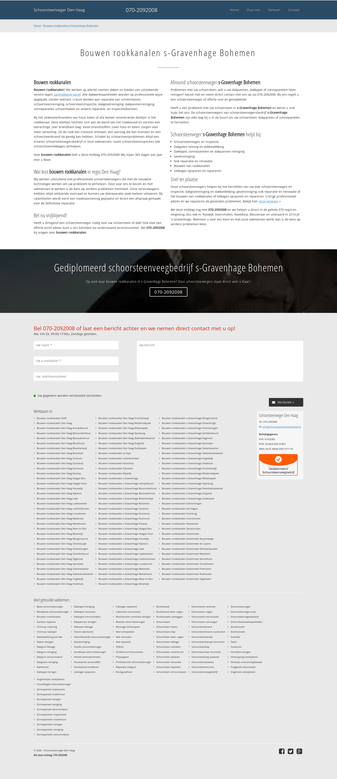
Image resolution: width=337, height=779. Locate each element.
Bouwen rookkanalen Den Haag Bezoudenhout (63, 438)
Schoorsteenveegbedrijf (204, 671)
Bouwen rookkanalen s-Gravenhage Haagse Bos (125, 528)
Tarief (234, 641)
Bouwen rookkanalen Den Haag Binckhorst (60, 443)
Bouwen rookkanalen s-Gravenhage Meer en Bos (125, 578)
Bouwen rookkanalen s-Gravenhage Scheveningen (190, 428)
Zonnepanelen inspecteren (51, 714)
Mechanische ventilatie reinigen (133, 616)
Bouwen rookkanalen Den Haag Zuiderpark (122, 448)
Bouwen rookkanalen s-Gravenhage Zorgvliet (187, 493)
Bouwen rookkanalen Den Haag (54, 423)
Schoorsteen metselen (168, 646)
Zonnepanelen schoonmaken (53, 734)
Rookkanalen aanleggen (169, 616)
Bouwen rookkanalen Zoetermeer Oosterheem (187, 563)
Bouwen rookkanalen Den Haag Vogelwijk (60, 578)
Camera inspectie (46, 621)
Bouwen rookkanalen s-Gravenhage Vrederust (187, 463)
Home (37, 25)
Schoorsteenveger (240, 606)
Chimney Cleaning (47, 626)
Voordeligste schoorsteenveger (54, 684)
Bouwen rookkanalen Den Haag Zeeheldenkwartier (126, 438)
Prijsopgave (122, 656)
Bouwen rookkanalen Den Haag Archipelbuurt (62, 428)
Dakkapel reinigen (47, 671)
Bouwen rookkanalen (49, 616)
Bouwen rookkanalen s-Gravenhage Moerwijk (123, 583)
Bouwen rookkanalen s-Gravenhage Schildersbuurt (190, 433)
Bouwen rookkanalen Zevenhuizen (181, 528)
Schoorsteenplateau (202, 662)
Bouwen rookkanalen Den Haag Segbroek (60, 558)
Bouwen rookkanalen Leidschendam (118, 458)
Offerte (120, 646)
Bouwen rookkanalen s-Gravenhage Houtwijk (123, 538)
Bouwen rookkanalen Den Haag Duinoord (60, 468)
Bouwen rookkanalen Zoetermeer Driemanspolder (190, 548)
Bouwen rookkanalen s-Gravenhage (118, 478)
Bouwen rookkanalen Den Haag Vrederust (60, 583)
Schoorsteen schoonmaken (171, 671)
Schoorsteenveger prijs (243, 611)
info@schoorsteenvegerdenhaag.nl (281, 426)
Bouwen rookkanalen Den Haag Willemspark (123, 428)
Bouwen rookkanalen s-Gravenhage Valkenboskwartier (192, 453)
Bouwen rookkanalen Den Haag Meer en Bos (61, 528)
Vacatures (236, 646)
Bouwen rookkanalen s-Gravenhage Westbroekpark (190, 473)
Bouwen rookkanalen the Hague (180, 508)
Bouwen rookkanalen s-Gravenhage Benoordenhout (127, 488)
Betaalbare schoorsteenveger (53, 611)
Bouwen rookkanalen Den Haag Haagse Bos (61, 478)
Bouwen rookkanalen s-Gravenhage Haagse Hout (125, 533)
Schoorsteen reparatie (168, 667)
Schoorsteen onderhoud (169, 652)
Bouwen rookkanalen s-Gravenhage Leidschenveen (126, 558)
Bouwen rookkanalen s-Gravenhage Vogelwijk (187, 458)
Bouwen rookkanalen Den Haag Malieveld (60, 518)
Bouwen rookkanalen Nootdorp (116, 463)
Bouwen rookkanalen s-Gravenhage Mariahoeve (125, 573)
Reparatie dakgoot (126, 667)
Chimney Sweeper (47, 631)
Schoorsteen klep (165, 631)
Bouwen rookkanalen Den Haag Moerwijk (60, 533)
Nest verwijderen (125, 631)
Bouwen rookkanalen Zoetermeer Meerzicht (186, 553)
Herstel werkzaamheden (87, 656)
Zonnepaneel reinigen (49, 699)
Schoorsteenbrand (201, 626)
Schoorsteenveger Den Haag (59, 9)
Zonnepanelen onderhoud (51, 719)
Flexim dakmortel (83, 631)
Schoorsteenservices (202, 667)
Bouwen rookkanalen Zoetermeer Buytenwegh (188, 538)
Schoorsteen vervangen (204, 621)
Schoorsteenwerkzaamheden (247, 621)
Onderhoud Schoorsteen (129, 652)
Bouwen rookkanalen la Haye (114, 453)
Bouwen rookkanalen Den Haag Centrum (59, 458)
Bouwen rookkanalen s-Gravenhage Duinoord (124, 518)
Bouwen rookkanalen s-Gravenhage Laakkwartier (125, 553)
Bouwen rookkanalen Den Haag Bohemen (60, 453)
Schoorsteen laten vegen (170, 636)
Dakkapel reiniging (84, 606)
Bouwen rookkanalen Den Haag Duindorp (60, 463)
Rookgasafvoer (124, 671)
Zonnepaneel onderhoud (51, 694)
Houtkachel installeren (86, 667)
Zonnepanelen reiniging (50, 729)
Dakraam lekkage (83, 626)
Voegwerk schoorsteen (243, 667)
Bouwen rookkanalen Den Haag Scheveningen (62, 548)
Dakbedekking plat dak (49, 636)
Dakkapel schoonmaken (87, 616)
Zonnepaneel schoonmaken (52, 709)
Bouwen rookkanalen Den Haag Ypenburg (121, 433)
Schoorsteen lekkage (167, 641)
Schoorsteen (163, 621)
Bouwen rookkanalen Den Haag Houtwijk (60, 488)
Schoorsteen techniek (203, 606)
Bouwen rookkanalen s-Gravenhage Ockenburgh (189, 423)
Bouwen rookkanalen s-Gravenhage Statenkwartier (190, 448)
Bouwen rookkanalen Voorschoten (181, 518)
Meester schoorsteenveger (130, 621)
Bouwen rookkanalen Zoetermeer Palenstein (186, 568)
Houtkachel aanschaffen (87, 662)
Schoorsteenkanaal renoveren (208, 641)
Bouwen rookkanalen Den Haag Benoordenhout (63, 433)
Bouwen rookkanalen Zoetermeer (180, 533)
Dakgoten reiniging (47, 662)
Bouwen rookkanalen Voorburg (179, 513)
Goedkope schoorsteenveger (90, 652)
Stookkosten (238, 626)
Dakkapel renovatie (84, 611)
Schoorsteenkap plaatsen (205, 656)
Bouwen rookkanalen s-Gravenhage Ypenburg (187, 483)
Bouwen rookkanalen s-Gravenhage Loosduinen (125, 563)
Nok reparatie (123, 641)
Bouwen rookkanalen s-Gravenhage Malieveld (124, 568)
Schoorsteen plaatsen (168, 656)
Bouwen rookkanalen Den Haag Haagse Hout (62, 483)
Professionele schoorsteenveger (133, 662)
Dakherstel (43, 667)
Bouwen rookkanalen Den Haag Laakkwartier (62, 503)
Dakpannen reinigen (85, 621)
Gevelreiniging (82, 641)
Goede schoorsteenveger (87, 646)
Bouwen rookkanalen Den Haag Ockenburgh (61, 543)
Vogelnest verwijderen (243, 671)
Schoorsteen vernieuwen (205, 616)
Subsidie (235, 636)
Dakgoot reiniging (47, 652)
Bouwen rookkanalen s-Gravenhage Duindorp (124, 513)
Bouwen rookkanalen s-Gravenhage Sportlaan (187, 443)
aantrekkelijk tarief (67, 94)
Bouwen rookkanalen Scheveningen (182, 503)
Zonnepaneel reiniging (49, 704)
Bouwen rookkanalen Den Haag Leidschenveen (63, 508)
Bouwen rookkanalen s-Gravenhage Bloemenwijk (125, 498)
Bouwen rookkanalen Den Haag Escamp (59, 473)
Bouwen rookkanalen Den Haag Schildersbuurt (63, 553)
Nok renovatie (124, 636)
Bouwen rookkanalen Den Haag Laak (57, 498)
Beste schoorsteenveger (50, 606)
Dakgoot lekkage (46, 646)
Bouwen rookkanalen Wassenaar (180, 523)
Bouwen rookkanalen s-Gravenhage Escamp (122, 523)
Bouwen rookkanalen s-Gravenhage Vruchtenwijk (189, 468)
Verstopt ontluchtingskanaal (246, 662)
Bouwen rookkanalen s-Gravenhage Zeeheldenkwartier (192, 488)
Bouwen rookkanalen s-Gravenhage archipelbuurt (126, 483)
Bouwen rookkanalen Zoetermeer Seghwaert (186, 578)
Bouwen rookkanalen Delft (52, 418)
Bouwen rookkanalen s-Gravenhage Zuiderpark (188, 498)
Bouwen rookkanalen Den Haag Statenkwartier (63, 568)
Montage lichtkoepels (128, 626)
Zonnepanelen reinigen (50, 724)
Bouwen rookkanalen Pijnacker (115, 468)
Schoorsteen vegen (202, 611)
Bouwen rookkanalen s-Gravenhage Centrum (123, 508)
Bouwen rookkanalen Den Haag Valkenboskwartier (65, 573)
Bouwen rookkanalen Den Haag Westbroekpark (124, 423)
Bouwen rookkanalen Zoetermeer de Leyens (186, 543)
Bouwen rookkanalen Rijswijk (114, 473)
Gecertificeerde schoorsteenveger (92, 636)
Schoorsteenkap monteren (206, 652)
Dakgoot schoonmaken (50, 656)
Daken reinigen (45, 641)
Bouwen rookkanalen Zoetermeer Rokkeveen (187, 573)
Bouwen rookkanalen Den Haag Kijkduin (59, 493)
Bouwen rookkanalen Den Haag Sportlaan (60, 563)
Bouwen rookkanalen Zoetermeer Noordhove (187, 558)
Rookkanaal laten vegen (169, 611)
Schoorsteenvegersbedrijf (245, 616)
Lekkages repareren (126, 606)
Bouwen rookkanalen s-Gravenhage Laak (121, 548)
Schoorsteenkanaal (202, 636)
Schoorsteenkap (200, 646)
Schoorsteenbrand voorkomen (208, 631)
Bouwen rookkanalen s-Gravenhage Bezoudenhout (126, 493)
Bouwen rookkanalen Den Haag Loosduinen (61, 513)
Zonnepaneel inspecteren (51, 689)
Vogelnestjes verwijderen (50, 679)
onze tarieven (268, 201)
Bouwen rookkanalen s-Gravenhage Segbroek (187, 438)
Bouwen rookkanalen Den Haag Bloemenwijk (62, 448)
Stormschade (238, 631)
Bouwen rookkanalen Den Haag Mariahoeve (61, 523)
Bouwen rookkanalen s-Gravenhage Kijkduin (123, 543)
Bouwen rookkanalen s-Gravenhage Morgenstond (189, 418)
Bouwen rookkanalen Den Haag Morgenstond (62, 538)
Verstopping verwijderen (244, 656)
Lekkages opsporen (84, 671)
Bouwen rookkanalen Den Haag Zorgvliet (121, 443)
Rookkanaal (162, 606)
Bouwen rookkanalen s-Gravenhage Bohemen (70, 25)
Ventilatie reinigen (241, 652)
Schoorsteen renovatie (168, 662)
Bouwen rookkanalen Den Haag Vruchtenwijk (123, 418)
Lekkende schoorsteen (128, 611)
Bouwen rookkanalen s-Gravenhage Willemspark (189, 478)
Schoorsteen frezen (167, 626)
